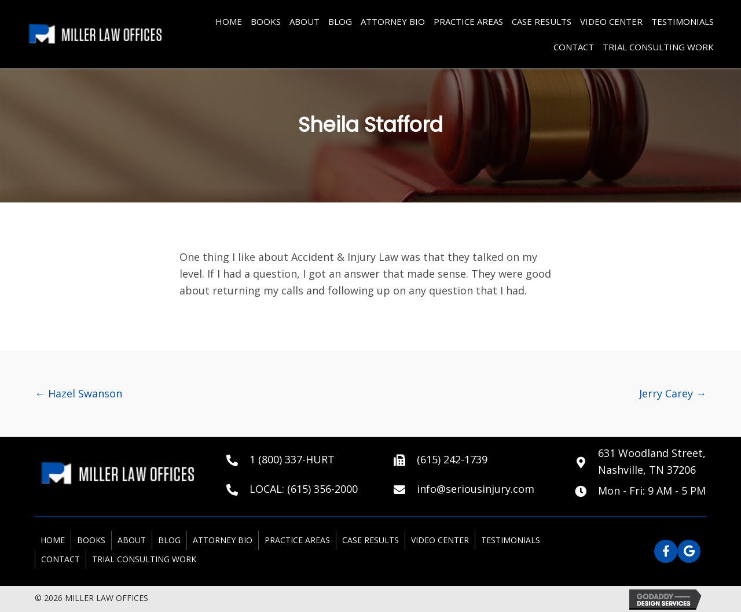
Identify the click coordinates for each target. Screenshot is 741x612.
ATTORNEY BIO (393, 21)
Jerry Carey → (672, 393)
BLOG (340, 21)
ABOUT (304, 21)
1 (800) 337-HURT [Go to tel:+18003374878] (292, 459)
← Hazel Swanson (78, 393)
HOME (228, 21)
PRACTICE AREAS (468, 21)
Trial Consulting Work (658, 47)
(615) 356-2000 (322, 489)
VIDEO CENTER (611, 21)
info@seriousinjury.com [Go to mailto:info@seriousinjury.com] (475, 489)
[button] (665, 551)
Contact (573, 47)
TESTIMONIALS (682, 21)
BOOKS (266, 21)
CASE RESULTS (541, 21)
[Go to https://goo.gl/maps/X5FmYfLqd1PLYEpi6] (640, 461)
